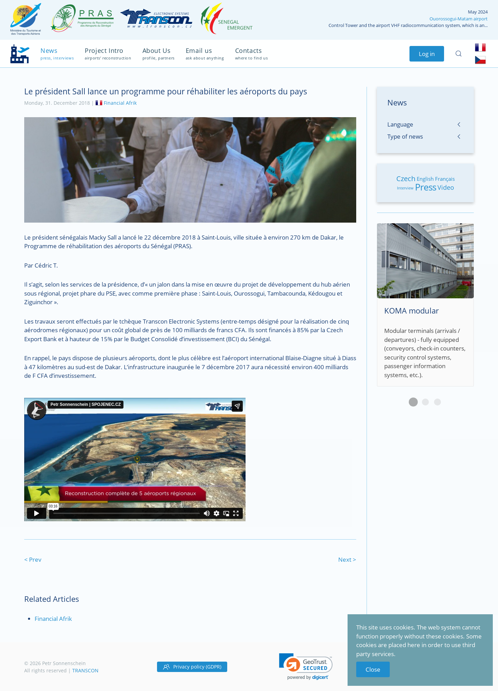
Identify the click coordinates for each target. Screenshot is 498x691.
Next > (347, 559)
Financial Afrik (120, 102)
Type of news (405, 136)
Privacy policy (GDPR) (192, 666)
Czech (405, 178)
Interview (405, 187)
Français (445, 178)
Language (400, 124)
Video (445, 187)
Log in (427, 54)
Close (373, 669)
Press (425, 187)
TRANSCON (85, 670)
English (425, 178)
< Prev (33, 559)
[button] (306, 667)
